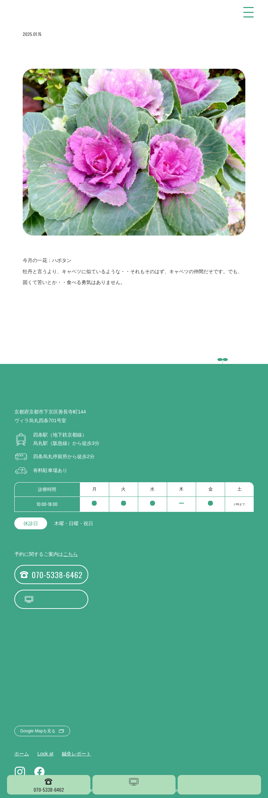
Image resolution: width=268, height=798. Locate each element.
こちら (70, 554)
